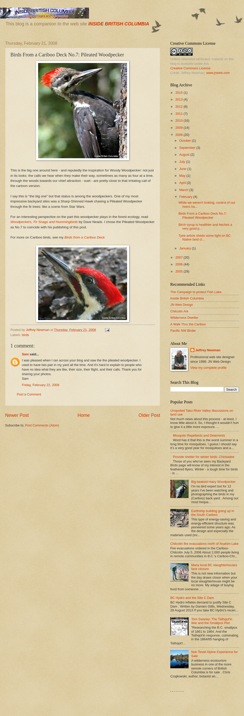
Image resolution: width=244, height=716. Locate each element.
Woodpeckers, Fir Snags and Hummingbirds (44, 222)
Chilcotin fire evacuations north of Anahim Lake (204, 544)
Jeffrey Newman (208, 350)
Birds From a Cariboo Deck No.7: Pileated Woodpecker (202, 215)
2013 (179, 99)
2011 (179, 114)
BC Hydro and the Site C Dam (192, 598)
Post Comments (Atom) (42, 425)
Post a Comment (29, 394)
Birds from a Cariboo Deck (85, 237)
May (182, 176)
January (185, 248)
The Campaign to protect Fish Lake (195, 292)
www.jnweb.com (218, 73)
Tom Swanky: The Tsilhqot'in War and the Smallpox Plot (211, 621)
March (184, 190)
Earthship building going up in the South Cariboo (212, 513)
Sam (25, 354)
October (185, 140)
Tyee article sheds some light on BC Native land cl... (204, 237)
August (184, 154)
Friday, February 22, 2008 (40, 385)
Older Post (149, 415)
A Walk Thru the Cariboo (188, 324)
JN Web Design (181, 305)
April (183, 183)
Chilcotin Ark (179, 311)
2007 (179, 257)
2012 (179, 106)
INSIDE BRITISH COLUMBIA (118, 23)
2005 (179, 271)
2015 (179, 92)
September (187, 148)
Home (84, 415)
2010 (179, 120)
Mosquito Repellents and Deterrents (199, 435)
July (182, 162)
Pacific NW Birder (183, 330)
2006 (179, 264)
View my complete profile (208, 368)
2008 (179, 135)
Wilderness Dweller (184, 318)
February (186, 197)
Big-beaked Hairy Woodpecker (213, 482)
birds (25, 335)
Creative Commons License (190, 68)
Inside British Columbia (187, 298)
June (183, 169)
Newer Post (17, 415)
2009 (179, 128)
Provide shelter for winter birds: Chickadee (203, 457)
